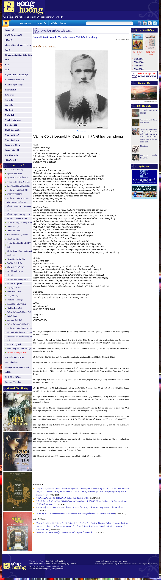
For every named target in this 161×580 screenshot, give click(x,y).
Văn (7, 64)
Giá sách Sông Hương (14, 357)
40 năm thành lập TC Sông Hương (20, 222)
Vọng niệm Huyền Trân (16, 259)
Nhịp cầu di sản (12, 140)
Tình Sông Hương (13, 377)
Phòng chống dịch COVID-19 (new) (18, 47)
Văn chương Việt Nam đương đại (20, 348)
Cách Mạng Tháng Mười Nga (18, 186)
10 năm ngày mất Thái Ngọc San (19, 328)
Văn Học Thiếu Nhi (14, 308)
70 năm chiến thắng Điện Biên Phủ (18, 57)
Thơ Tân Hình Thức (14, 263)
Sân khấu (9, 105)
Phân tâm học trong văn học (17, 235)
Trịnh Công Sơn (13, 239)
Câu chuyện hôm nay (14, 80)
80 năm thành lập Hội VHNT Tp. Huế (19, 245)
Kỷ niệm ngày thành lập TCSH (19, 214)
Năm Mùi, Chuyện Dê (15, 267)
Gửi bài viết (41, 23)
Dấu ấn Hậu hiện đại (15, 170)
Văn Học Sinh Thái (14, 292)
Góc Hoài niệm (11, 155)
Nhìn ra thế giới (12, 135)
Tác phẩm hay (11, 362)
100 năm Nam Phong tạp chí (17, 279)
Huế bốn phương (13, 130)
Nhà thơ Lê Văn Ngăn (15, 300)
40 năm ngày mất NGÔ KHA (18, 198)
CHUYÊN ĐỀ (18, 165)
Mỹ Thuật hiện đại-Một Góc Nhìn (20, 332)
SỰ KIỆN (9, 40)
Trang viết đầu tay (13, 145)
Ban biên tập (25, 23)
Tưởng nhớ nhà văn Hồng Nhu (18, 324)
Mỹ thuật (9, 110)
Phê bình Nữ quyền (14, 283)
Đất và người (11, 125)
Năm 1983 (139, 59)
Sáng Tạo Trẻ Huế (14, 287)
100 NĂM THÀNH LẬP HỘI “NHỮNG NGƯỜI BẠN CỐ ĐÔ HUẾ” (64, 532)
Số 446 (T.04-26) (138, 53)
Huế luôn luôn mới (13, 35)
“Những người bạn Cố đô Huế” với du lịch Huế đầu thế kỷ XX (62, 498)
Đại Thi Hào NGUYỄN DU (17, 178)
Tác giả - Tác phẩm (13, 382)
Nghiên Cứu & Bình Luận (16, 75)
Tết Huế (10, 275)
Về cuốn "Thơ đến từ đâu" (17, 218)
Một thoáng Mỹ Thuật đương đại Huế (19, 338)
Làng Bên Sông (12, 296)
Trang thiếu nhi (12, 150)
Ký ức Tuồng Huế (14, 344)
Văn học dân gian (13, 120)
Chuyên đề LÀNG (14, 231)
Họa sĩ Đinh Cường (14, 174)
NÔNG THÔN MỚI (14, 194)
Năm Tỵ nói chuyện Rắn (16, 202)
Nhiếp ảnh (9, 115)
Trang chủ (9, 30)
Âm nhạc (9, 100)
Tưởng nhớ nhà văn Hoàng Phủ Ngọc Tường (19, 314)
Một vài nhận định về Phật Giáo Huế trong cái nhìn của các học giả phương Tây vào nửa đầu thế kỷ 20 (79, 507)
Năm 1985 (139, 66)
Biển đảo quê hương (15, 271)
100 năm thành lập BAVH (16, 352)
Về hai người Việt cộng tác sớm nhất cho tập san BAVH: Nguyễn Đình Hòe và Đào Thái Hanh (75, 513)
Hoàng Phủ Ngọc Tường (16, 304)
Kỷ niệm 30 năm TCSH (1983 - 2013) (19, 208)
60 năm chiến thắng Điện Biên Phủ (20, 182)
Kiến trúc (9, 95)
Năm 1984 (139, 62)
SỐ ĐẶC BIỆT (11, 160)
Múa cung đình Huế (14, 320)
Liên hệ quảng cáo (58, 23)
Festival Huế (10, 90)
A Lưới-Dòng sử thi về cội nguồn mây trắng (20, 253)
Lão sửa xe (144, 146)
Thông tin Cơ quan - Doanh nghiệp (17, 369)
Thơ (7, 69)
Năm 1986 (139, 69)
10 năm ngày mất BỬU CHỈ (17, 190)
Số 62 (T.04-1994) (150, 53)
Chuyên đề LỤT (13, 227)
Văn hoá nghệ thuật (13, 85)
